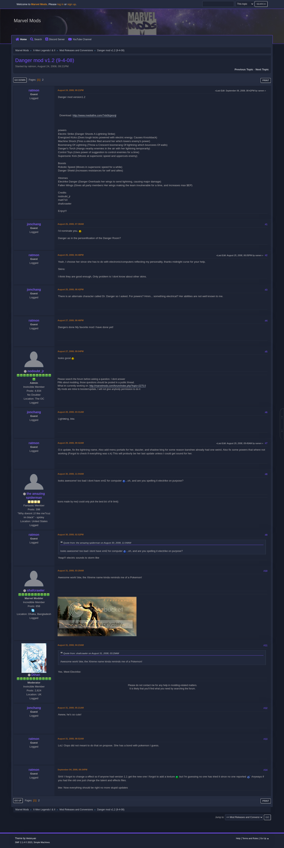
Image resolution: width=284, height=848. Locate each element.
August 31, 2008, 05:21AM (71, 708)
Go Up (17, 800)
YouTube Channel (80, 39)
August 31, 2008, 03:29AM (71, 570)
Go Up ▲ (264, 838)
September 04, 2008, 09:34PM (72, 769)
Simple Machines (42, 842)
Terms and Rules (250, 838)
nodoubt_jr (35, 371)
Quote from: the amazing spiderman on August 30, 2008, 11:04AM (97, 542)
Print (265, 80)
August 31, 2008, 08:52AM (71, 738)
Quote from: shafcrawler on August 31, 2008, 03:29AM (91, 653)
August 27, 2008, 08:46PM (71, 320)
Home (21, 39)
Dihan (35, 674)
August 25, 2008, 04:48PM (71, 255)
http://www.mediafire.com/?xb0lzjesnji (94, 115)
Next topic (262, 69)
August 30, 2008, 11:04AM (71, 474)
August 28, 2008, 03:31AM (71, 412)
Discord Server (55, 39)
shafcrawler (36, 590)
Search (36, 39)
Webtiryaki (31, 838)
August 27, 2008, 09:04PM (71, 351)
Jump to (219, 817)
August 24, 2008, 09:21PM (71, 90)
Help (238, 838)
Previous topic (243, 69)
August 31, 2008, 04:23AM (71, 645)
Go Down (19, 80)
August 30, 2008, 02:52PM (71, 534)
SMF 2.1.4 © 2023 (23, 842)
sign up (71, 4)
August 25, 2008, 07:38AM (71, 224)
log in (60, 4)
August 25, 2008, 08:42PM (71, 289)
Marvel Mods (27, 20)
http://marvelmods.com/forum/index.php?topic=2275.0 (117, 385)
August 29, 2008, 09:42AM (71, 443)
